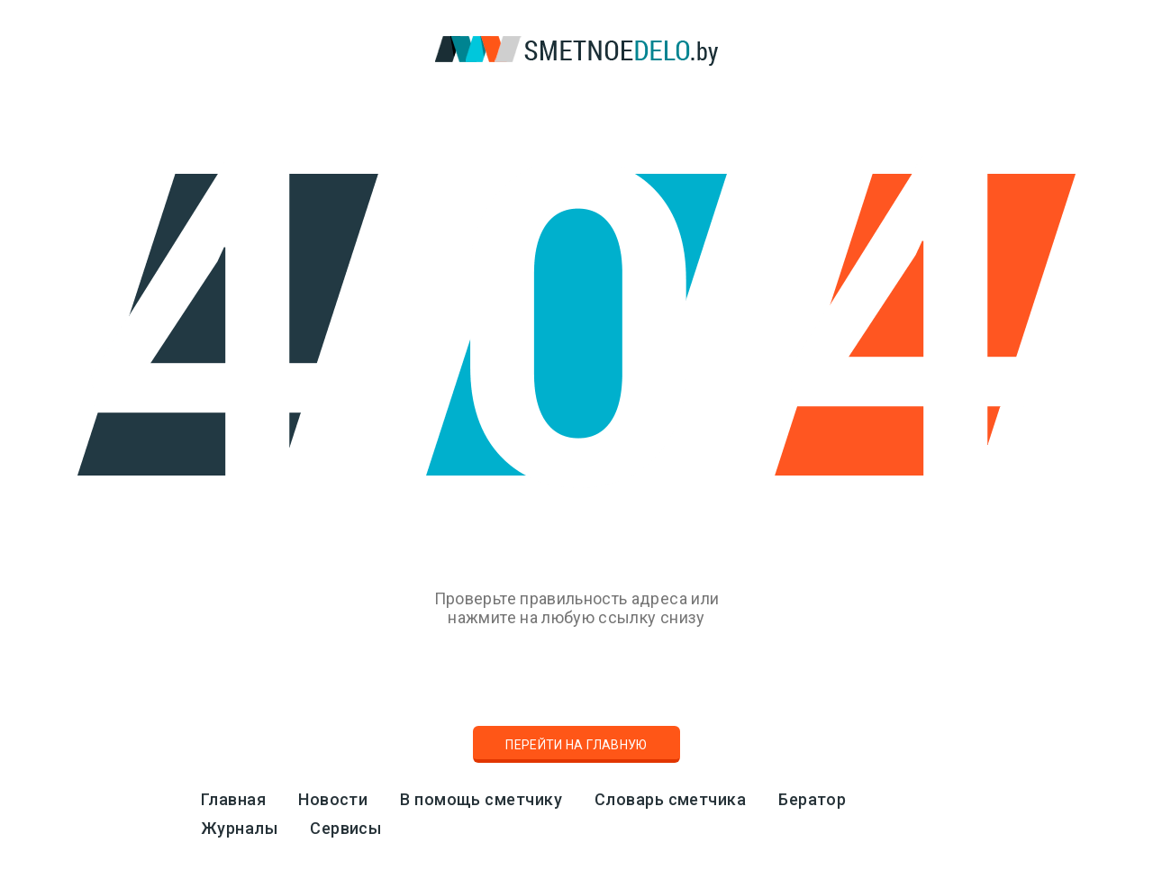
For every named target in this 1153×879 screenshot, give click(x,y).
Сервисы (345, 828)
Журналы (239, 828)
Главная (233, 799)
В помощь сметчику (481, 799)
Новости (333, 799)
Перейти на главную (576, 745)
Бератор (812, 799)
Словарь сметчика (670, 799)
